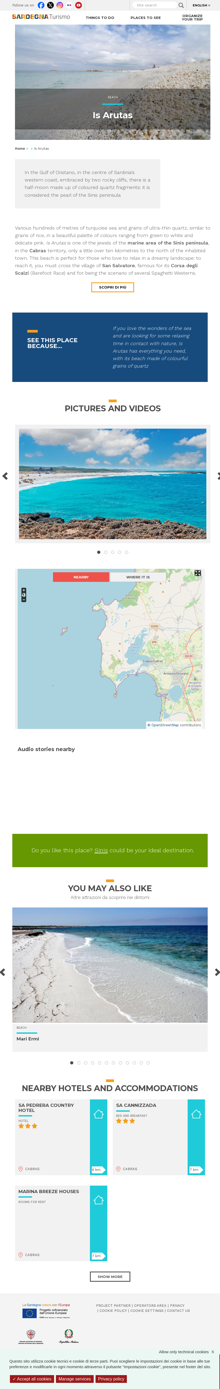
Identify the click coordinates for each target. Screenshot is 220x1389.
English (200, 5)
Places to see (146, 17)
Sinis (101, 850)
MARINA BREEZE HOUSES (48, 1191)
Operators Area (150, 1306)
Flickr (69, 4)
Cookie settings (147, 1311)
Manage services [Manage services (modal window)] (75, 1379)
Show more (110, 1276)
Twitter (50, 4)
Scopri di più (112, 287)
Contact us (178, 1311)
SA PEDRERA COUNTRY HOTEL (46, 1108)
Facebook (41, 4)
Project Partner (113, 1306)
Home (20, 149)
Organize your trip (192, 17)
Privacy (177, 1306)
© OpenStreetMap (163, 725)
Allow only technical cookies (189, 1352)
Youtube (78, 4)
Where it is (138, 577)
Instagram (59, 4)
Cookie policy (113, 1311)
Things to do (100, 17)
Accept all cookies (32, 1379)
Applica (181, 5)
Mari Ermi (28, 1038)
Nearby (81, 577)
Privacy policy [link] (111, 1379)
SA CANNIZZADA (136, 1105)
